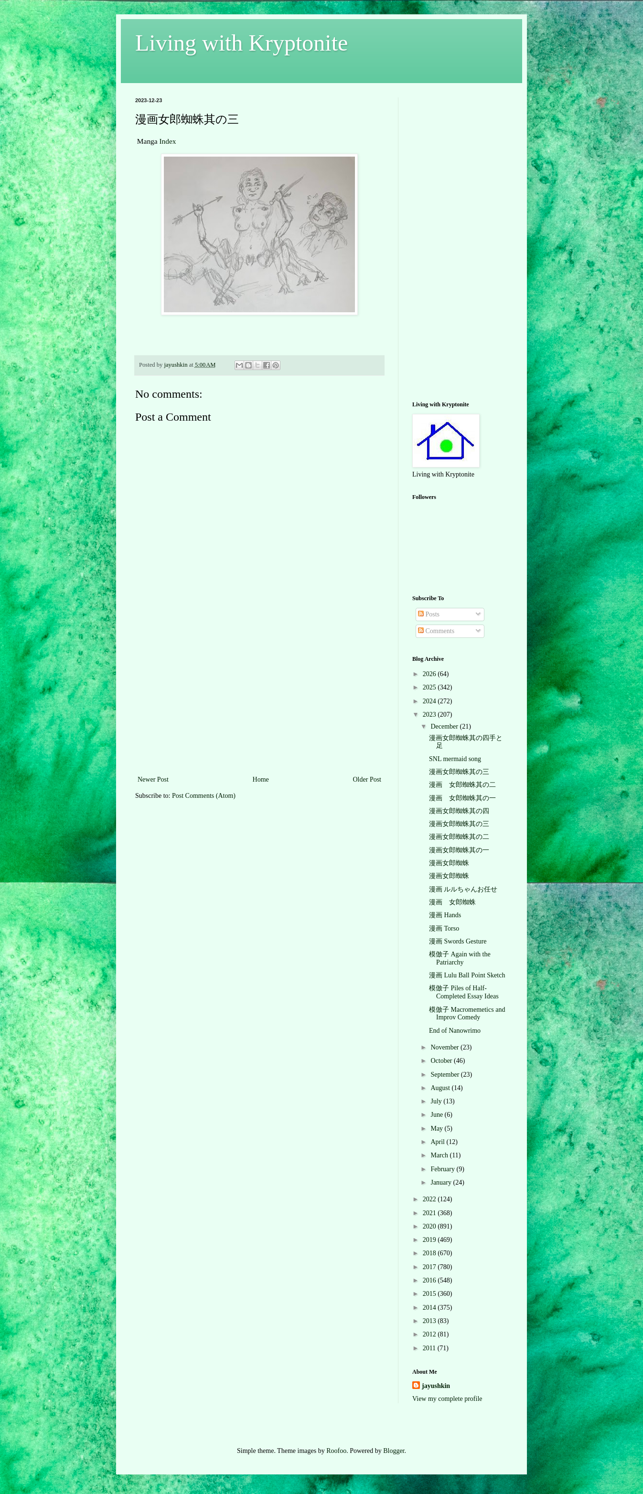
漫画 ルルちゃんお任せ (463, 889)
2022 (430, 1199)
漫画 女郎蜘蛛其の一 (462, 798)
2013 (430, 1320)
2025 (430, 687)
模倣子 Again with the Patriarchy (460, 958)
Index (167, 141)
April (438, 1141)
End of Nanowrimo (455, 1030)
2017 (430, 1267)
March (440, 1155)
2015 (430, 1293)
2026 (430, 674)
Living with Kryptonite (241, 42)
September (445, 1074)
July (436, 1101)
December (445, 726)
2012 (430, 1334)
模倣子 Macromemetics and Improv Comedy (467, 1013)
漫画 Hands (445, 915)
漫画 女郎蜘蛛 (452, 902)
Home (261, 779)
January (441, 1182)
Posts (428, 614)
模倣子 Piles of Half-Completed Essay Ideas (464, 992)
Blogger (393, 1450)
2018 (430, 1253)
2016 (430, 1280)
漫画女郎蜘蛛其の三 (459, 771)
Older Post (367, 779)
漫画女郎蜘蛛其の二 (459, 836)
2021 (430, 1213)
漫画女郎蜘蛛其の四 (459, 811)
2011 (430, 1348)
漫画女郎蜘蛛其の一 (459, 850)
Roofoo (336, 1450)
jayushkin (436, 1385)
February (443, 1169)
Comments (436, 631)
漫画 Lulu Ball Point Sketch (467, 975)
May (437, 1128)
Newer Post (153, 779)
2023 (430, 714)
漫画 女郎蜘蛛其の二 (462, 784)
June (437, 1114)
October (442, 1060)
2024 (430, 701)
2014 (430, 1307)
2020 (430, 1226)
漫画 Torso (444, 928)
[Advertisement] (259, 702)
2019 (430, 1239)
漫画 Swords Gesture (458, 941)
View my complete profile (447, 1398)
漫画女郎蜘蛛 (449, 863)
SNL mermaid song (455, 759)
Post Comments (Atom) (204, 795)
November (445, 1047)
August (440, 1087)
